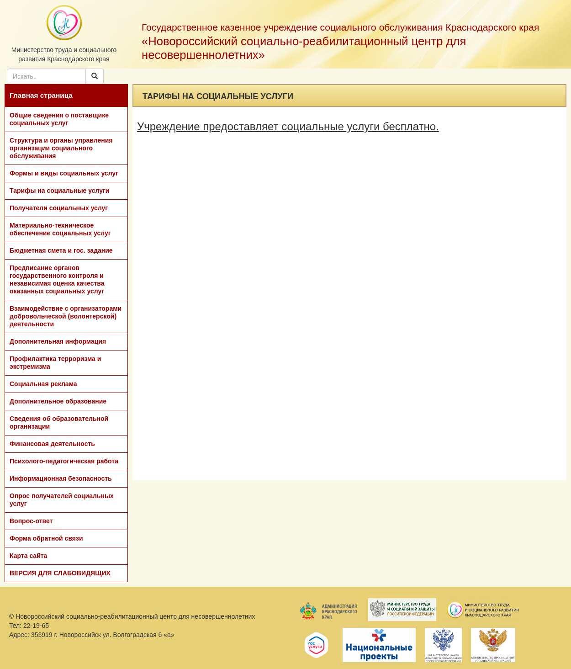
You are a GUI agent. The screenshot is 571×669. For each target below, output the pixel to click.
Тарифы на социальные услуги (59, 190)
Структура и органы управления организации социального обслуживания (61, 148)
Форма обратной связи (46, 538)
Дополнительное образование (58, 401)
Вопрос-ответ (31, 521)
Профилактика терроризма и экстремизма (55, 362)
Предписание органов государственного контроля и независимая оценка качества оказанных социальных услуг (57, 279)
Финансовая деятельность (52, 443)
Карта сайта (28, 555)
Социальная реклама (43, 384)
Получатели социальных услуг (59, 208)
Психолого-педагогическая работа (64, 461)
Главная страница (41, 95)
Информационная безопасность (61, 478)
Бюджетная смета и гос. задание (61, 250)
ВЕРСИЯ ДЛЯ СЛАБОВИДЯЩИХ (60, 573)
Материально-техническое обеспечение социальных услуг (60, 229)
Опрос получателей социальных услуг (62, 499)
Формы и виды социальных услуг (64, 173)
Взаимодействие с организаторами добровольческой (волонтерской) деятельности (66, 316)
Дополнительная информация (58, 341)
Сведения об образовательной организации (59, 422)
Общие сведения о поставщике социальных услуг (59, 119)
